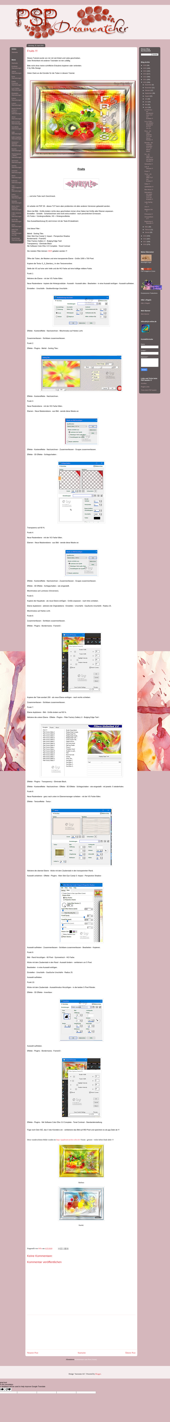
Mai (146, 104)
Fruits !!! (147, 171)
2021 (145, 79)
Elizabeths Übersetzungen (16, 94)
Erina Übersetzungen (16, 77)
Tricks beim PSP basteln (149, 390)
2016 (145, 244)
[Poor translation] (8, 1389)
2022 (145, 77)
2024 (145, 71)
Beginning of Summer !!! (149, 222)
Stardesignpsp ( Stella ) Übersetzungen (16, 155)
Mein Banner (145, 314)
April (146, 107)
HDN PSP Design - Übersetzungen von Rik (16, 232)
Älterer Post (130, 1353)
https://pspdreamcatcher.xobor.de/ (68, 1140)
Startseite (82, 1353)
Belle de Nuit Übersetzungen (16, 123)
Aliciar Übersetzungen (16, 118)
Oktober (147, 90)
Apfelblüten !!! (149, 186)
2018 (145, 239)
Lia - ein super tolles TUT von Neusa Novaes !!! (149, 157)
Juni (146, 102)
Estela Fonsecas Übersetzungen (16, 83)
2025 (145, 68)
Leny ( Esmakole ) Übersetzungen (16, 196)
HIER (50, 251)
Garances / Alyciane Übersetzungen (16, 143)
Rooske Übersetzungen (16, 150)
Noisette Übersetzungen (16, 202)
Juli (146, 99)
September (148, 93)
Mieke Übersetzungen (16, 176)
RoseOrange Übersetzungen (16, 239)
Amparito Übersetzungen (16, 171)
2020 (145, 82)
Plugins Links (145, 387)
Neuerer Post (32, 1353)
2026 (145, 65)
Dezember (148, 85)
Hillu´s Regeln (145, 303)
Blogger (98, 1374)
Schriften (144, 383)
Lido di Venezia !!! (149, 167)
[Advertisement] (81, 1332)
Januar (147, 232)
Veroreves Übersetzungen (16, 161)
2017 (145, 241)
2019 (145, 236)
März (147, 227)
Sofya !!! (147, 184)
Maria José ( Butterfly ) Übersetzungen (16, 207)
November (148, 87)
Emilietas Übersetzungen (16, 67)
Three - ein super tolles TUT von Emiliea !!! (149, 177)
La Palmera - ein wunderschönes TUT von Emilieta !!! (149, 114)
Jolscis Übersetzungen (16, 72)
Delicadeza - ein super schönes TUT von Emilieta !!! (149, 196)
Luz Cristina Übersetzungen (16, 89)
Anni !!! (147, 207)
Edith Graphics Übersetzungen (16, 138)
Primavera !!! (149, 214)
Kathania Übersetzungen (16, 181)
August (147, 96)
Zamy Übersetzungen (16, 225)
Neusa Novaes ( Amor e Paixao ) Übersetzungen (16, 111)
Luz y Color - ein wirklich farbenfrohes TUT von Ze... (149, 125)
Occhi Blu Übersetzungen (16, 220)
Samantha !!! (149, 164)
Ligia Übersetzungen (16, 133)
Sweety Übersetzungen (16, 166)
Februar (147, 229)
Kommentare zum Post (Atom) (86, 1359)
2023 (145, 74)
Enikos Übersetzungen (16, 99)
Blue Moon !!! (149, 189)
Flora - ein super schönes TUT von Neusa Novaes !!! (149, 135)
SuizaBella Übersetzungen (16, 128)
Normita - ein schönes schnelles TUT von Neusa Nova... (149, 147)
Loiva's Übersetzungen (16, 104)
